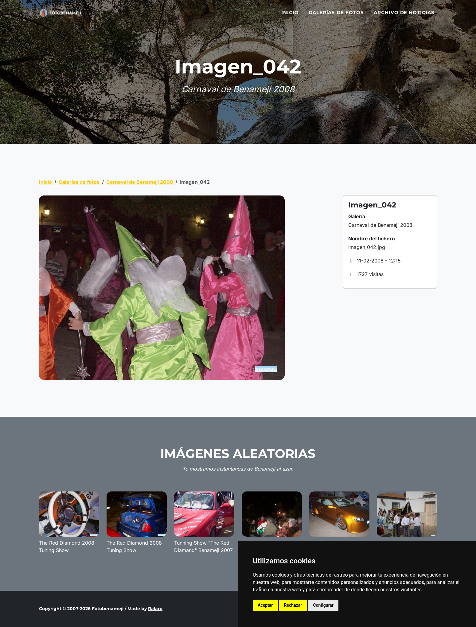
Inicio (290, 16)
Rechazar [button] (293, 605)
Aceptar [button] (265, 605)
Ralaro (155, 608)
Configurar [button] (323, 605)
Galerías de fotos (336, 16)
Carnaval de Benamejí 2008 (139, 182)
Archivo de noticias (404, 16)
